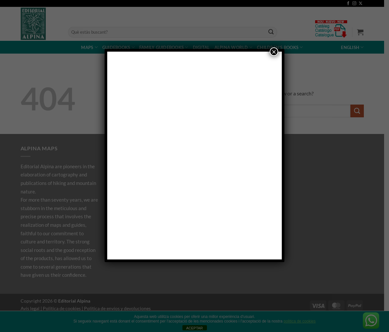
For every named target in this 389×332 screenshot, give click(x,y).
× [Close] (274, 51)
